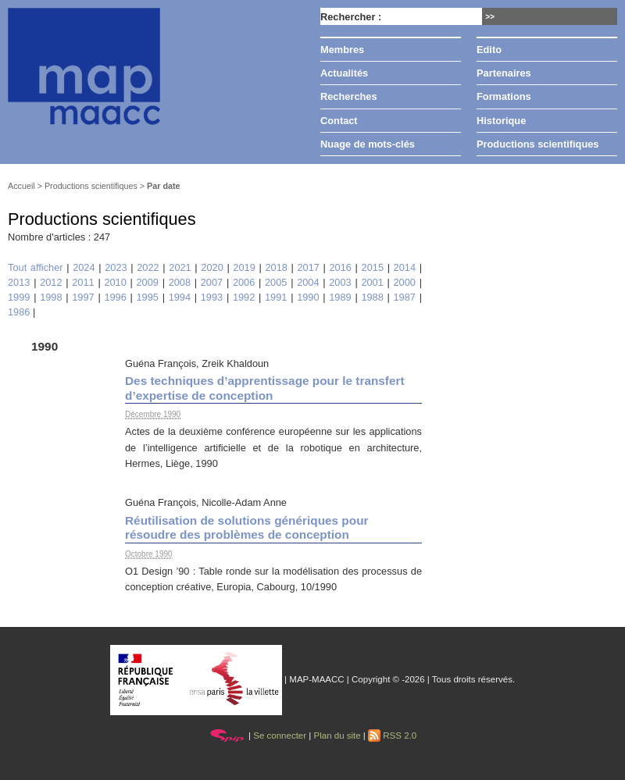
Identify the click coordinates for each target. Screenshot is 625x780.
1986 (19, 312)
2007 (212, 282)
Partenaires (504, 73)
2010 (115, 282)
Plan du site (336, 735)
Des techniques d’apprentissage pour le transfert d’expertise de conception (265, 387)
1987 (405, 297)
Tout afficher (35, 267)
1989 (340, 297)
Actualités (344, 73)
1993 (212, 297)
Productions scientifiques (537, 144)
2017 (308, 267)
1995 (148, 297)
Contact (339, 120)
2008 (180, 282)
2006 (244, 282)
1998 (51, 297)
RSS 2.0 (392, 735)
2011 (83, 282)
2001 (372, 282)
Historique (501, 120)
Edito (489, 49)
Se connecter (279, 735)
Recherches (348, 96)
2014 (405, 267)
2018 (276, 267)
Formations (504, 96)
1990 (308, 297)
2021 (180, 267)
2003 (340, 282)
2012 (51, 282)
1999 (19, 297)
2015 (373, 267)
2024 (84, 267)
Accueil (21, 186)
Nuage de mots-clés (367, 144)
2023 (116, 267)
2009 (148, 282)
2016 (341, 267)
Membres (342, 49)
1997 (83, 297)
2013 (19, 282)
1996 (115, 297)
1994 (180, 297)
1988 (372, 297)
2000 (405, 282)
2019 (244, 267)
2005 (276, 282)
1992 (244, 297)
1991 (276, 297)
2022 (148, 267)
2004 (308, 282)
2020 (212, 267)
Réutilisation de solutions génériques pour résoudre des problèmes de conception (247, 527)
